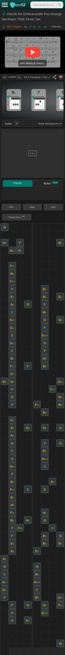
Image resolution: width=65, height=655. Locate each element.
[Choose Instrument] (16, 123)
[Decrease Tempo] (5, 77)
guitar (8, 123)
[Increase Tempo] (19, 77)
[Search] (59, 4)
